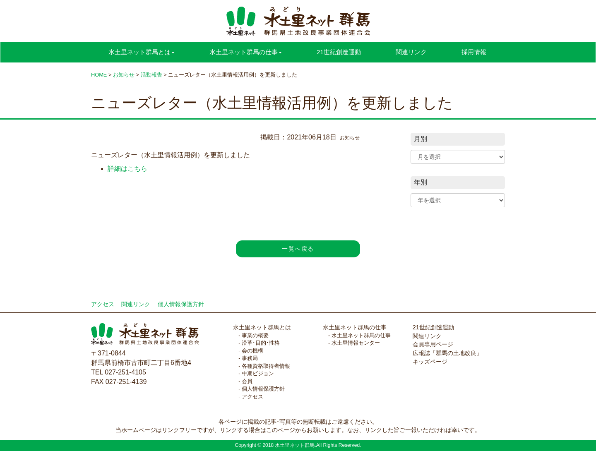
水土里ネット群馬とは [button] (141, 51)
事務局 (250, 358)
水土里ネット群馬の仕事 (355, 327)
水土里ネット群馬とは (262, 327)
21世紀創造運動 (339, 51)
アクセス (102, 304)
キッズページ (430, 361)
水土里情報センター (356, 343)
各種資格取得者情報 (266, 366)
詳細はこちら (127, 168)
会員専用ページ (433, 344)
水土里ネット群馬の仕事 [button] (245, 51)
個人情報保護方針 (181, 304)
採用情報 (473, 51)
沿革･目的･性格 (261, 343)
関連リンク (411, 51)
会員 (247, 381)
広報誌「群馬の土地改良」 (447, 353)
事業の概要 (255, 335)
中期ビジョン (258, 373)
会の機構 (252, 351)
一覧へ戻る (298, 248)
